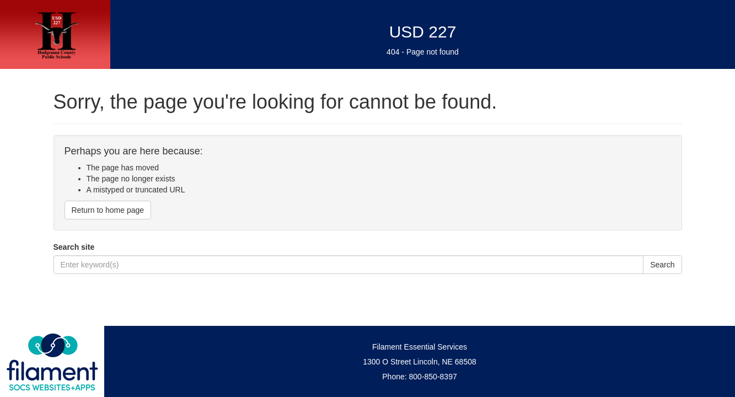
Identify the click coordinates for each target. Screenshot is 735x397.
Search (662, 264)
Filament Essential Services (419, 346)
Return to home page (108, 210)
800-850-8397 (433, 376)
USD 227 (423, 32)
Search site (74, 247)
